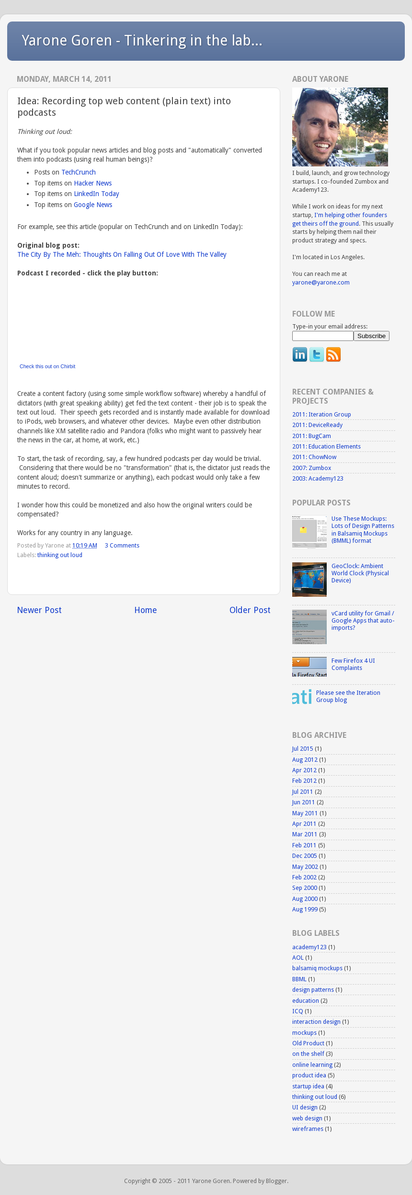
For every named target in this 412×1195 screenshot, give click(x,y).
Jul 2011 (302, 791)
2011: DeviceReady (317, 424)
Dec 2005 (304, 855)
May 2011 (305, 813)
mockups (304, 1032)
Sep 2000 (304, 887)
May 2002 (305, 866)
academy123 (309, 947)
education (305, 1000)
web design (307, 1118)
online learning (312, 1064)
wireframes (307, 1128)
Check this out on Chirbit (47, 366)
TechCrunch (78, 172)
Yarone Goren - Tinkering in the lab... (142, 40)
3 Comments (122, 545)
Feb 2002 (304, 877)
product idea (309, 1075)
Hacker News (93, 183)
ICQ (297, 1011)
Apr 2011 (304, 823)
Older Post (250, 610)
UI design (305, 1107)
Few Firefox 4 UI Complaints (353, 664)
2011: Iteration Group (321, 414)
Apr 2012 (304, 770)
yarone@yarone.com (321, 282)
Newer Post (39, 610)
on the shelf (308, 1053)
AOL (298, 957)
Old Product (308, 1043)
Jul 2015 (302, 748)
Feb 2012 (304, 780)
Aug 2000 (305, 898)
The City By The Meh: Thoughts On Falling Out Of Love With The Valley (122, 254)
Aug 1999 (305, 909)
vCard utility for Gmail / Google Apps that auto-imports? (363, 620)
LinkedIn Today (96, 193)
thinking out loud (59, 555)
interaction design (316, 1021)
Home (145, 610)
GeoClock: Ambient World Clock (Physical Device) (360, 573)
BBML (299, 979)
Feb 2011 (304, 845)
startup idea (308, 1086)
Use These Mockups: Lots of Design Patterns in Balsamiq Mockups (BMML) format (363, 529)
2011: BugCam (311, 435)
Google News (93, 204)
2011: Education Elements (326, 446)
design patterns (313, 989)
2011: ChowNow (314, 456)
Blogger (276, 1180)
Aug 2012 (305, 759)
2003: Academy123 (317, 478)
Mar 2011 (305, 834)
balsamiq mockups (317, 968)
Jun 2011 (303, 802)
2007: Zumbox (311, 467)
